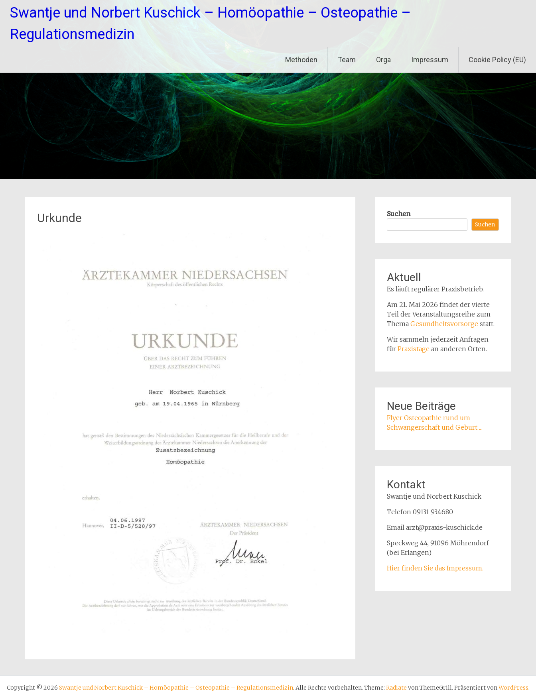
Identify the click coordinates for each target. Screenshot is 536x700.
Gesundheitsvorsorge (444, 324)
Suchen (398, 214)
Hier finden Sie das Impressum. (435, 568)
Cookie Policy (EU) (497, 59)
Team (347, 59)
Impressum (429, 59)
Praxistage (414, 349)
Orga (383, 59)
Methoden (301, 59)
